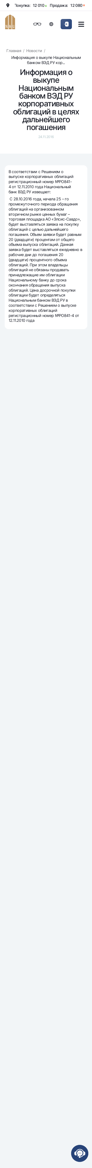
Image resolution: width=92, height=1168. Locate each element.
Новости (34, 50)
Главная (13, 50)
